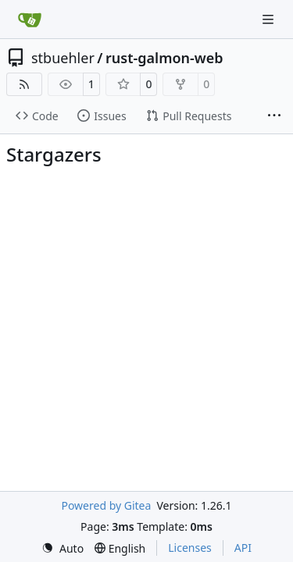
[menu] (62, 548)
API (243, 547)
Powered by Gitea (106, 505)
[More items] (274, 116)
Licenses (190, 547)
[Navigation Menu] (269, 19)
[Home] (30, 19)
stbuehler (63, 58)
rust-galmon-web (164, 58)
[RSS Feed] (24, 84)
